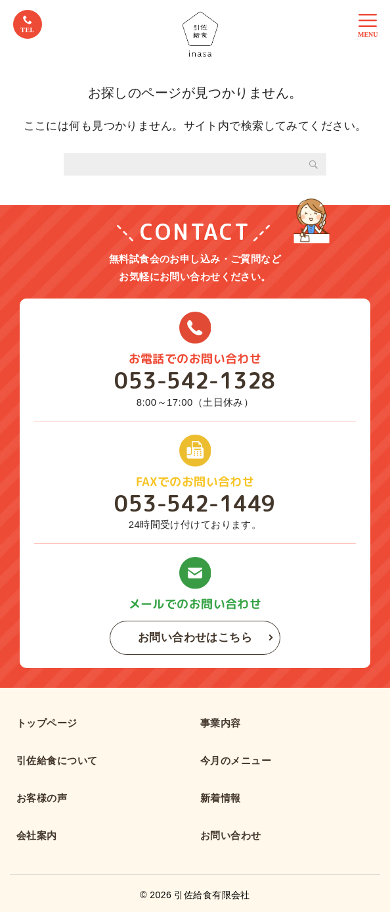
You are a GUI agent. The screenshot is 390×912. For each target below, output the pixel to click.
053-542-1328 (194, 381)
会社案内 (36, 835)
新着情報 (220, 798)
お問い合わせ (230, 835)
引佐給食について (56, 760)
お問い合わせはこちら (195, 637)
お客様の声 (41, 798)
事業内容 (220, 723)
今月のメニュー (235, 760)
